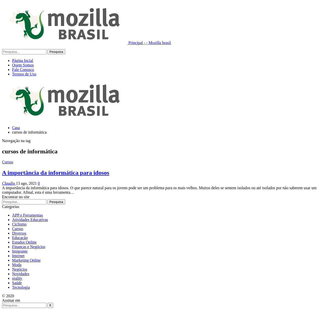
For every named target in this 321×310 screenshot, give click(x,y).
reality (17, 278)
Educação (20, 238)
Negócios (19, 269)
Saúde (17, 283)
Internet (18, 256)
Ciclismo (19, 224)
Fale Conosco (23, 69)
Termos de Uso (24, 74)
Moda (16, 265)
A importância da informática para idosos (55, 172)
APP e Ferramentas (27, 215)
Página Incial (22, 60)
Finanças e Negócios (28, 247)
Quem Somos (23, 65)
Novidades (20, 274)
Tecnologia (21, 287)
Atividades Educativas (30, 220)
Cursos (7, 162)
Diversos (19, 233)
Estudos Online (24, 242)
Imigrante (20, 251)
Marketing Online (26, 260)
